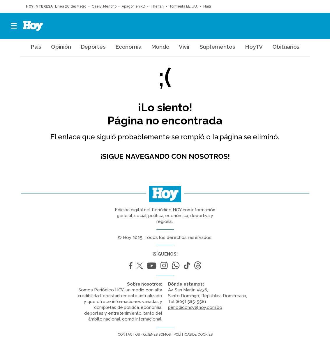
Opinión (61, 46)
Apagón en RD (133, 6)
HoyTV (254, 46)
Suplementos (217, 46)
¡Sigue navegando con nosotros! (165, 156)
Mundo (160, 46)
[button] (14, 26)
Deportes (93, 46)
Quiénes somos (157, 334)
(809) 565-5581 (191, 301)
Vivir (184, 46)
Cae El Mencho (104, 6)
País (36, 46)
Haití (207, 6)
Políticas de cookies (193, 334)
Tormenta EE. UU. (183, 6)
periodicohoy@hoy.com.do (195, 307)
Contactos (129, 334)
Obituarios (285, 46)
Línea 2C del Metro (70, 6)
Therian (157, 6)
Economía (128, 46)
